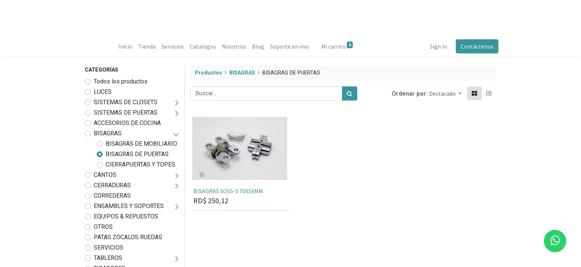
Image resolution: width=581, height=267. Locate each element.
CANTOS (105, 174)
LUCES (103, 91)
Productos (208, 73)
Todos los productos (120, 81)
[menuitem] (127, 46)
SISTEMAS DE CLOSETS (125, 102)
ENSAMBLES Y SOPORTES (129, 206)
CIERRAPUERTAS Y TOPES (140, 164)
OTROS (103, 226)
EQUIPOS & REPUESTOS (126, 216)
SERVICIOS (108, 247)
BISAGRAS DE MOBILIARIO (141, 143)
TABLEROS (108, 257)
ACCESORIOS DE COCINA (127, 122)
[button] (445, 93)
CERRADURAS (112, 185)
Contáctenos (474, 46)
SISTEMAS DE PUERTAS (125, 112)
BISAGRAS (108, 133)
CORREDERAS (112, 195)
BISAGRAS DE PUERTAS (137, 154)
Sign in (436, 46)
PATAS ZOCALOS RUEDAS (128, 237)
